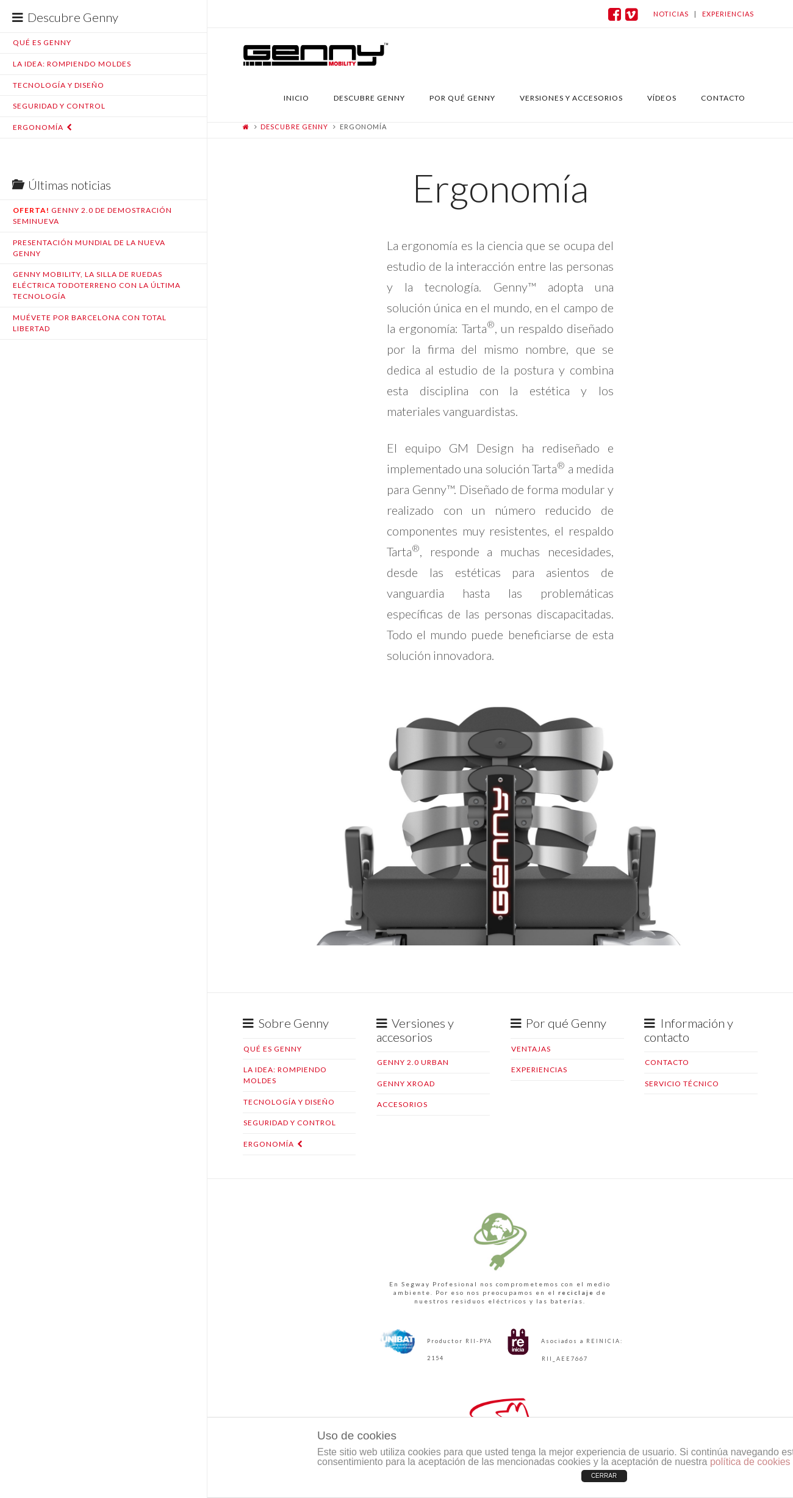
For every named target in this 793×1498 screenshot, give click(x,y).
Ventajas (531, 1048)
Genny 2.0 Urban (413, 1062)
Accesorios (402, 1104)
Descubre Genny (294, 127)
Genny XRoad (406, 1083)
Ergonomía (38, 127)
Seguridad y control (59, 105)
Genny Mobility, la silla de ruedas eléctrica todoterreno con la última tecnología (97, 285)
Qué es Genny (42, 42)
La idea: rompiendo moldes (72, 63)
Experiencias (539, 1069)
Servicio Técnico (682, 1083)
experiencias (728, 14)
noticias (671, 14)
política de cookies (750, 1462)
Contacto (667, 1062)
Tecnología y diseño (58, 85)
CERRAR (604, 1475)
